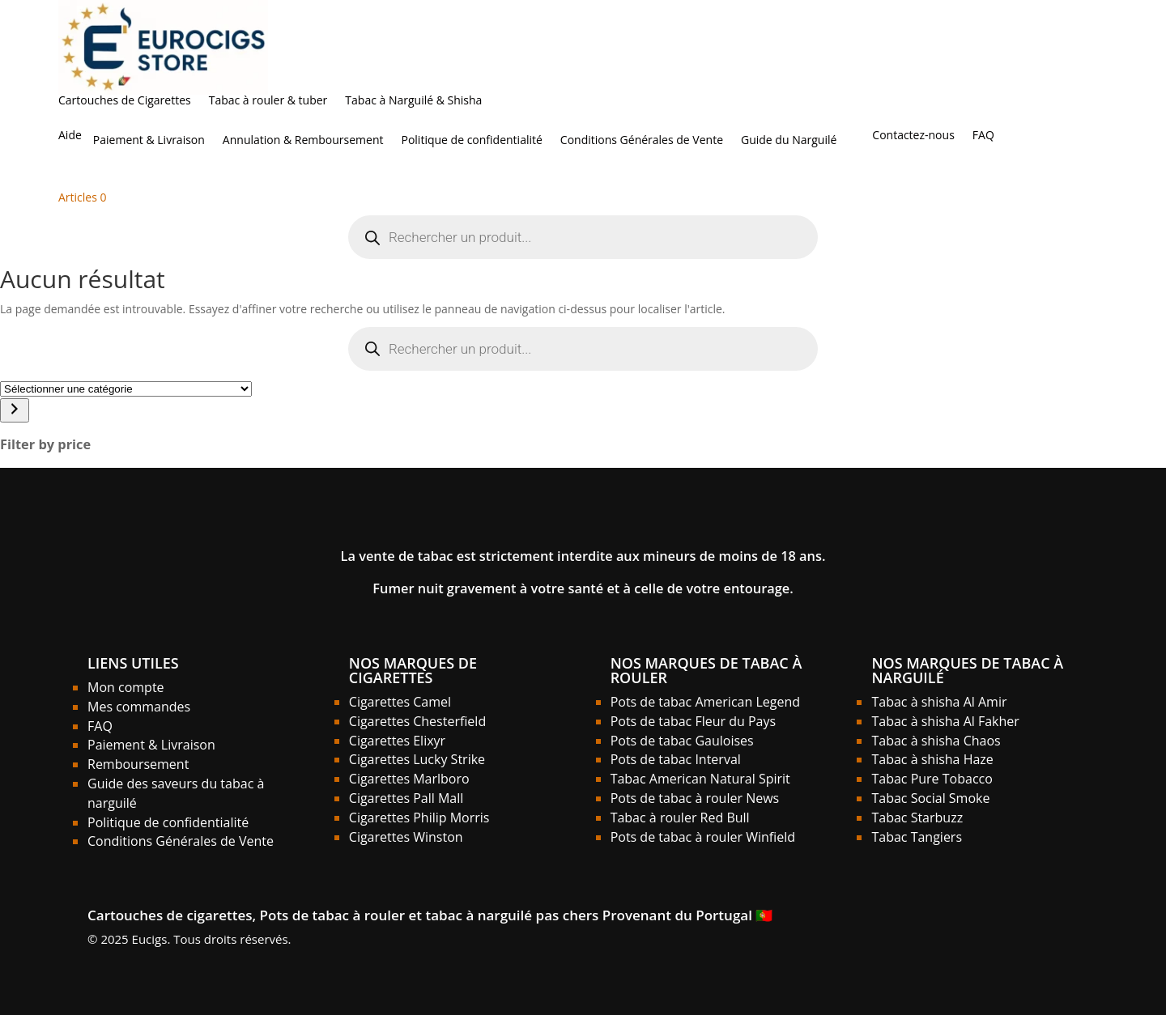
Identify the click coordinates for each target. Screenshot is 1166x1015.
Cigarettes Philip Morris (419, 817)
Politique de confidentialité (471, 140)
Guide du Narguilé (788, 140)
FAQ (983, 136)
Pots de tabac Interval (676, 759)
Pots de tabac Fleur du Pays (693, 721)
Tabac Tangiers (916, 837)
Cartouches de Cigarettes (124, 101)
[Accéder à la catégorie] (14, 410)
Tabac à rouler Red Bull (680, 817)
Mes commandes (138, 707)
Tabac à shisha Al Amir (938, 702)
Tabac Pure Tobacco (931, 779)
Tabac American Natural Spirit (700, 779)
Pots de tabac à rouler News (695, 798)
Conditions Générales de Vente (641, 140)
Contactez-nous (913, 136)
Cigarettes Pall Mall (406, 798)
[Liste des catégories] (126, 389)
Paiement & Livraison (149, 140)
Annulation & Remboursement (303, 140)
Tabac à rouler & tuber (268, 101)
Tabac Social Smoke (930, 798)
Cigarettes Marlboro (409, 779)
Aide (70, 136)
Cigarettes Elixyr (397, 741)
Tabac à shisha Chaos (935, 741)
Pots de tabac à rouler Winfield (703, 837)
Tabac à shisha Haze (932, 759)
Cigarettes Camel (400, 702)
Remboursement (138, 764)
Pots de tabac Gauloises (682, 741)
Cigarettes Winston (406, 837)
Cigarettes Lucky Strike (417, 759)
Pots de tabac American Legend (705, 702)
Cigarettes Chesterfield (417, 721)
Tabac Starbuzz (917, 817)
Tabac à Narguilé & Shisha (413, 101)
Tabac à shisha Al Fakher (945, 721)
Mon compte (125, 687)
